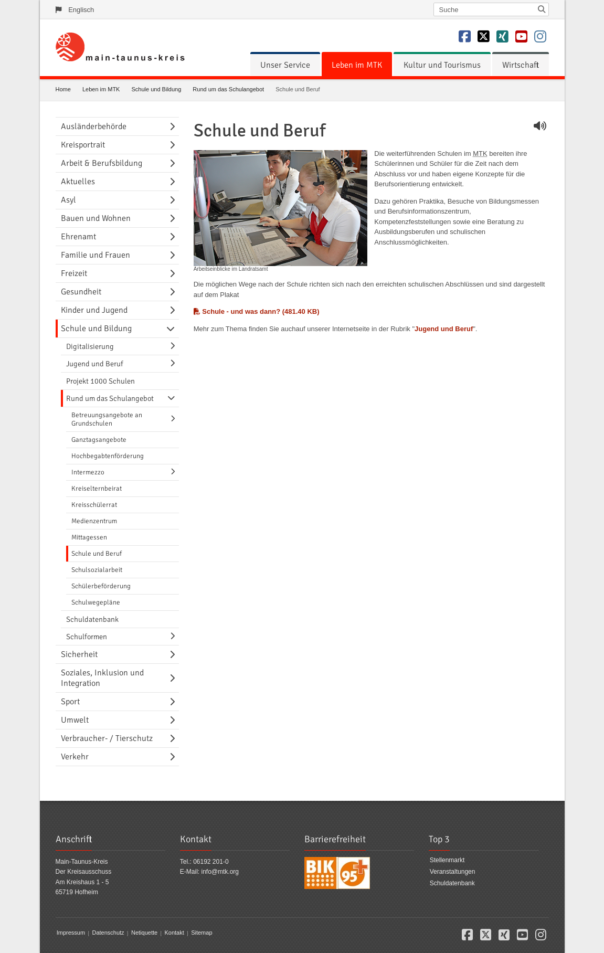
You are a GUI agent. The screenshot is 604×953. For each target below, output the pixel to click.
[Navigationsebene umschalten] (174, 126)
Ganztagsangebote (98, 440)
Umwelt (75, 720)
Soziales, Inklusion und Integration (102, 678)
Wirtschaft (520, 65)
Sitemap (201, 933)
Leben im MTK (357, 65)
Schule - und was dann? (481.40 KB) (257, 311)
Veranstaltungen (452, 871)
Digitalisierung (90, 346)
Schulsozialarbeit (96, 570)
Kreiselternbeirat (96, 488)
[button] (467, 937)
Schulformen (86, 636)
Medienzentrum (94, 521)
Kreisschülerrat (94, 505)
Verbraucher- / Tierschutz (107, 738)
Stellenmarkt (447, 860)
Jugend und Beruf (444, 329)
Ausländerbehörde (93, 126)
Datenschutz (108, 933)
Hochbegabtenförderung (107, 456)
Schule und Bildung (157, 89)
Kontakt (174, 933)
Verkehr (75, 756)
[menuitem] (285, 65)
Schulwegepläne (95, 602)
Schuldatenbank (92, 619)
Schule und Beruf (96, 553)
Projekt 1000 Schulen (100, 381)
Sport (70, 701)
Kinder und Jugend (94, 310)
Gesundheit (81, 292)
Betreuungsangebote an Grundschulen (106, 419)
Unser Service (285, 65)
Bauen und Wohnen (96, 218)
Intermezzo (87, 472)
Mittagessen (89, 537)
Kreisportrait (83, 145)
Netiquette (144, 933)
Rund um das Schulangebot (228, 89)
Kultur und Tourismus (442, 65)
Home (63, 89)
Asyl (68, 200)
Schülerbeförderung (101, 586)
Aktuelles (78, 181)
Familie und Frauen (95, 255)
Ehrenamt (78, 236)
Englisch (81, 10)
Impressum (71, 933)
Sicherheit (79, 654)
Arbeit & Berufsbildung (101, 163)
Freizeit (74, 273)
